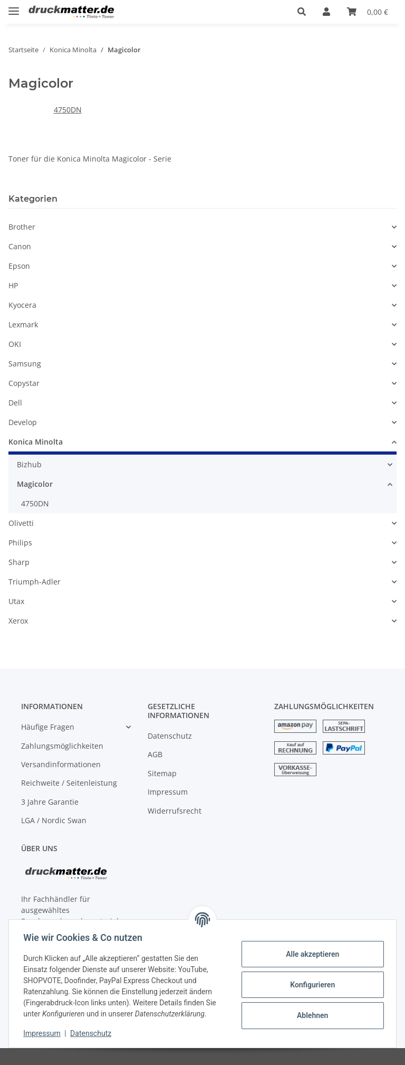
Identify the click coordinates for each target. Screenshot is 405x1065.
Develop (22, 422)
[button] (301, 11)
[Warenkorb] (368, 11)
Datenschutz (170, 736)
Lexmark (23, 324)
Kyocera (22, 305)
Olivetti (21, 523)
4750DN (68, 110)
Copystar (24, 383)
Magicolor (35, 484)
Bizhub (29, 464)
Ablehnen (309, 1015)
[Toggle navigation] (13, 6)
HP (13, 285)
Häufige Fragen (47, 727)
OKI (14, 344)
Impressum (168, 792)
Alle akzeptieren (309, 954)
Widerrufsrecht (174, 811)
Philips (20, 543)
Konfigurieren (309, 985)
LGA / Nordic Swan (53, 820)
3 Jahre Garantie (50, 802)
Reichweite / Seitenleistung (69, 783)
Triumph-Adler (34, 582)
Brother (21, 227)
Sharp (19, 562)
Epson (19, 266)
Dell (15, 403)
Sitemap (162, 773)
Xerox (18, 621)
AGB (155, 754)
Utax (16, 601)
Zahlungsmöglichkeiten (62, 746)
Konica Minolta (35, 442)
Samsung (24, 364)
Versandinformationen (61, 764)
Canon (19, 246)
